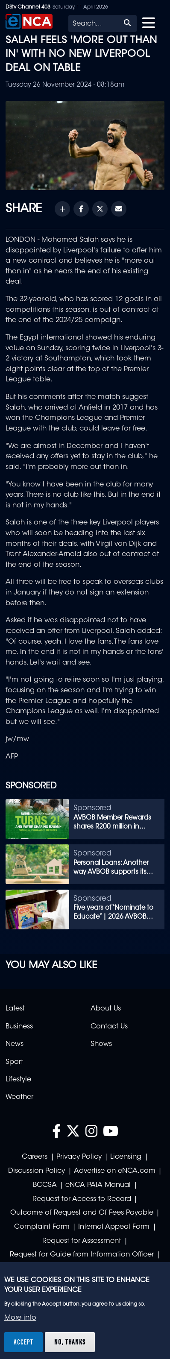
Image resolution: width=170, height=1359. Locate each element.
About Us (106, 1008)
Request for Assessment (81, 1241)
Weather (19, 1097)
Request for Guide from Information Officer (82, 1254)
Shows (101, 1044)
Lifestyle (18, 1079)
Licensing (125, 1157)
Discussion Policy (36, 1171)
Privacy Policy (79, 1157)
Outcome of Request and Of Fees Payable (81, 1213)
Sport (14, 1062)
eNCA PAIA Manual (98, 1185)
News (14, 1044)
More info (20, 1318)
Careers (34, 1157)
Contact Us (109, 1026)
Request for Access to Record (81, 1199)
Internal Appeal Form (113, 1227)
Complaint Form (42, 1227)
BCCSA (45, 1185)
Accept (23, 1342)
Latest (15, 1008)
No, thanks (69, 1342)
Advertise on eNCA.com (114, 1171)
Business (19, 1026)
